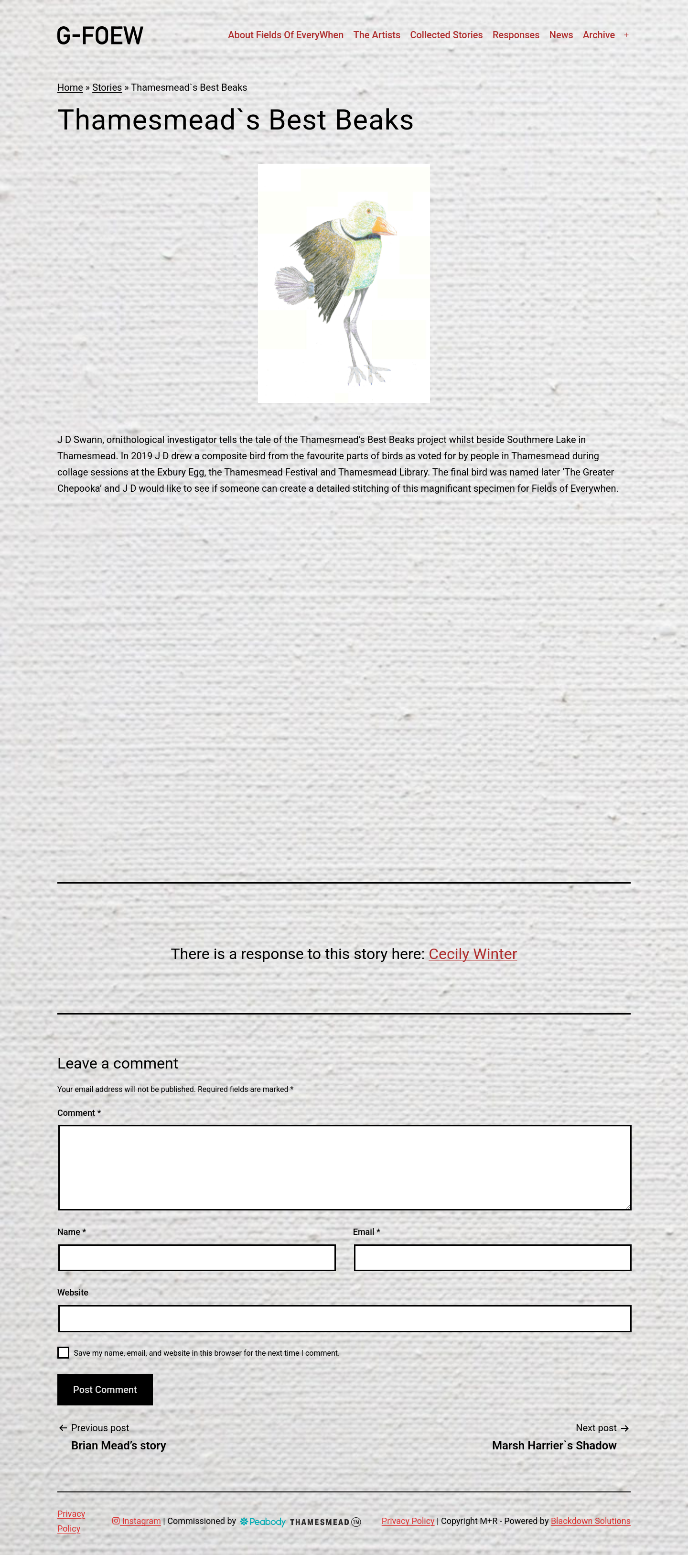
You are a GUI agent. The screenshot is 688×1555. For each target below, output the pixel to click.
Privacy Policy (408, 1521)
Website (72, 1292)
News (561, 35)
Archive (599, 35)
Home (70, 87)
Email (366, 1232)
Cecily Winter (473, 954)
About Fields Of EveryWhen (286, 35)
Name (71, 1232)
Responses (516, 35)
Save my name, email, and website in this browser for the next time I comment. (207, 1353)
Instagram (136, 1521)
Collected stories (446, 35)
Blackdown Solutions (591, 1521)
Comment (79, 1113)
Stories (107, 87)
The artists (376, 35)
